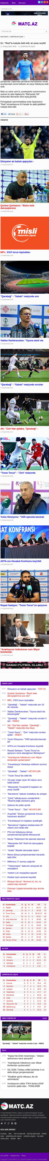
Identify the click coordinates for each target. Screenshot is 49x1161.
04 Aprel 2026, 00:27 (7, 164)
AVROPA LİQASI (30, 1136)
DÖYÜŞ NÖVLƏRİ (33, 1134)
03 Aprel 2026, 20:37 (7, 564)
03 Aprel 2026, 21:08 (7, 520)
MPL (10, 1134)
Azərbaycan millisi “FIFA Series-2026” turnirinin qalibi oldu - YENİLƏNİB (25, 1084)
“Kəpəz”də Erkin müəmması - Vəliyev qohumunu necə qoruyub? (25, 1057)
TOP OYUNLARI (20, 1134)
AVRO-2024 (5, 1139)
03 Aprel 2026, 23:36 (7, 299)
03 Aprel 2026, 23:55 (7, 211)
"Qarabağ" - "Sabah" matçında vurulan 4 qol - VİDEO (23, 1043)
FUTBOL (4, 1134)
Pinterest (47, 2)
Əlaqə (14, 3)
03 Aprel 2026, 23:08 (7, 343)
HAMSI (44, 1018)
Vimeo (12, 1123)
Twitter (39, 2)
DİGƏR (13, 1139)
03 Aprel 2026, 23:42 (7, 255)
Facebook (42, 2)
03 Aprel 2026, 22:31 (7, 387)
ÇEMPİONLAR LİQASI (16, 36)
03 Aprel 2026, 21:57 (7, 432)
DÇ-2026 (40, 1136)
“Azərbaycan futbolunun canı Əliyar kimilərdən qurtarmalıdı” (24, 1064)
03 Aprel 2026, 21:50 (7, 476)
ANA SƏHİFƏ (4, 36)
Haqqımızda (4, 3)
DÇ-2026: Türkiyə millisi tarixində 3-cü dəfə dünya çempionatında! (25, 1071)
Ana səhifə (4, 1156)
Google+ (44, 2)
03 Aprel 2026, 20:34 (7, 608)
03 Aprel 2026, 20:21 (7, 655)
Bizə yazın (22, 3)
